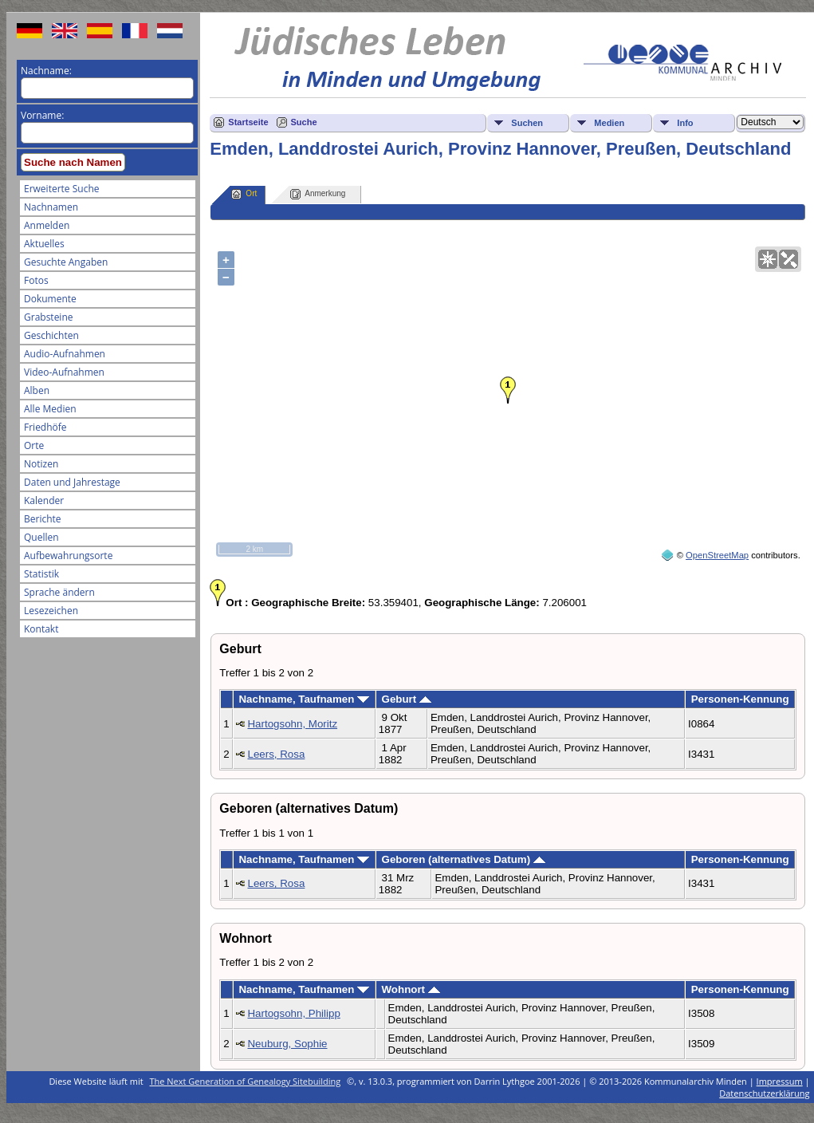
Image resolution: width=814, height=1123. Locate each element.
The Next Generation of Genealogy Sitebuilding (245, 1081)
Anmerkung (317, 194)
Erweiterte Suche (61, 188)
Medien (609, 123)
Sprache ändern (59, 592)
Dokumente (50, 298)
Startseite (248, 122)
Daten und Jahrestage (72, 482)
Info (685, 123)
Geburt (406, 699)
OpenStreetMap (717, 555)
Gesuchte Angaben (66, 262)
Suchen (527, 123)
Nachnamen (51, 207)
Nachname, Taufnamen (303, 699)
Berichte (42, 519)
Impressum (780, 1081)
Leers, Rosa (276, 754)
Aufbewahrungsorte (68, 555)
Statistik (41, 574)
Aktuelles (44, 243)
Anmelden (46, 225)
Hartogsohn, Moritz (292, 724)
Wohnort (411, 989)
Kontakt (41, 629)
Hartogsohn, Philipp (293, 1013)
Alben (36, 390)
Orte (34, 445)
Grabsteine (48, 317)
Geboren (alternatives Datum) (463, 859)
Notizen (41, 464)
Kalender (44, 500)
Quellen (41, 537)
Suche (304, 122)
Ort (244, 194)
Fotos (36, 280)
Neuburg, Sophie (287, 1044)
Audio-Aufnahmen (64, 354)
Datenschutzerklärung (764, 1093)
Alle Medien (50, 409)
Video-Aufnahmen (64, 372)
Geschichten (51, 335)
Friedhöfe (45, 427)
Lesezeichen (51, 610)
